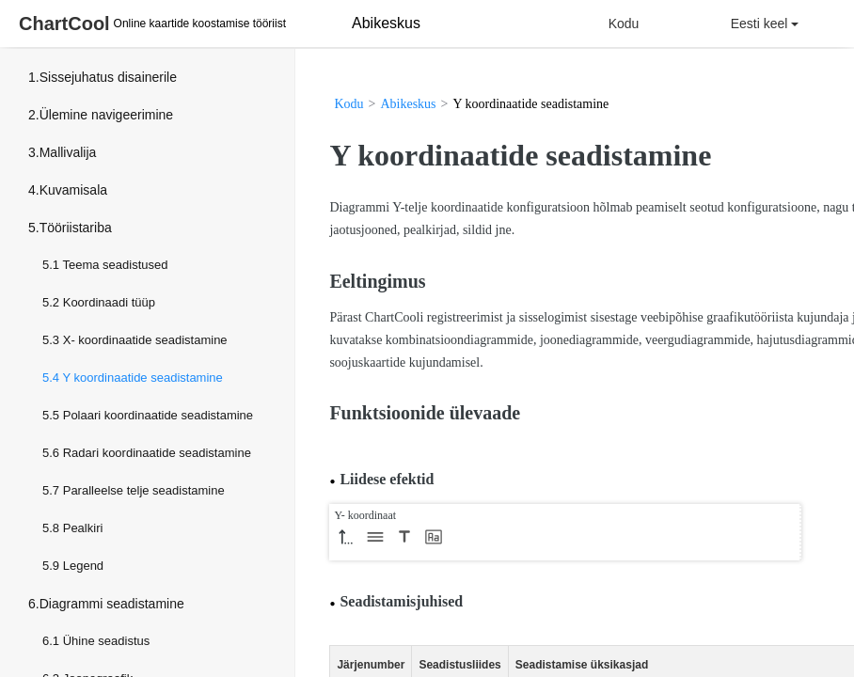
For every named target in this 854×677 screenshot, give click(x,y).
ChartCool (64, 23)
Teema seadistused (114, 265)
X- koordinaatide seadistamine (145, 340)
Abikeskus (407, 104)
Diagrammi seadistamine (112, 603)
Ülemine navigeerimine (106, 114)
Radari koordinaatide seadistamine (157, 453)
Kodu (624, 23)
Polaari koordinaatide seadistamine (158, 415)
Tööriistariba (76, 227)
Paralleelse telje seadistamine (144, 490)
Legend (83, 566)
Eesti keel (765, 23)
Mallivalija (68, 152)
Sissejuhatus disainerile (108, 77)
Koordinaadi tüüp (109, 302)
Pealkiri (83, 528)
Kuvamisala (73, 189)
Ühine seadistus (106, 641)
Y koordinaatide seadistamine (142, 377)
